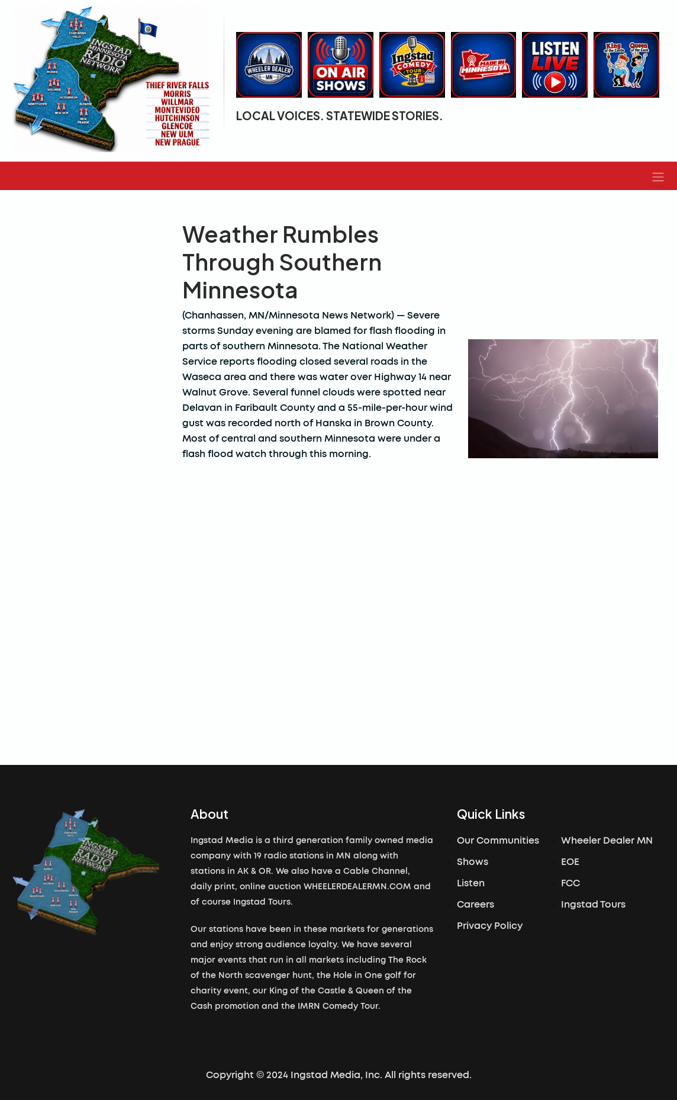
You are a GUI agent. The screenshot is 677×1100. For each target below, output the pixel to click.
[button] (658, 176)
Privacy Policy (490, 926)
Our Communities (498, 840)
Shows (472, 862)
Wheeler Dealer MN (607, 840)
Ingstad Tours (593, 904)
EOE (570, 862)
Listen (471, 883)
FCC (570, 883)
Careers (475, 904)
